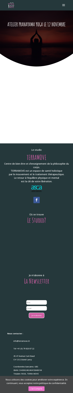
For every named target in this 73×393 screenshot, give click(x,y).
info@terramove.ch (21, 341)
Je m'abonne (37, 315)
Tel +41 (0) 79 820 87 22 (23, 348)
